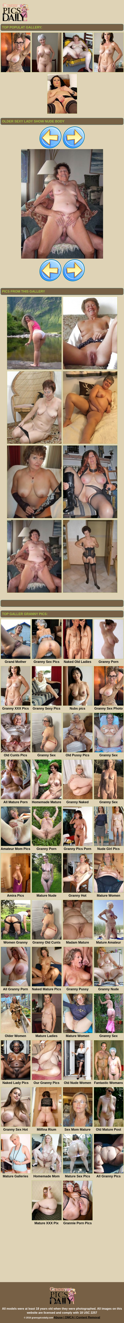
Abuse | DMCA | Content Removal (77, 1317)
